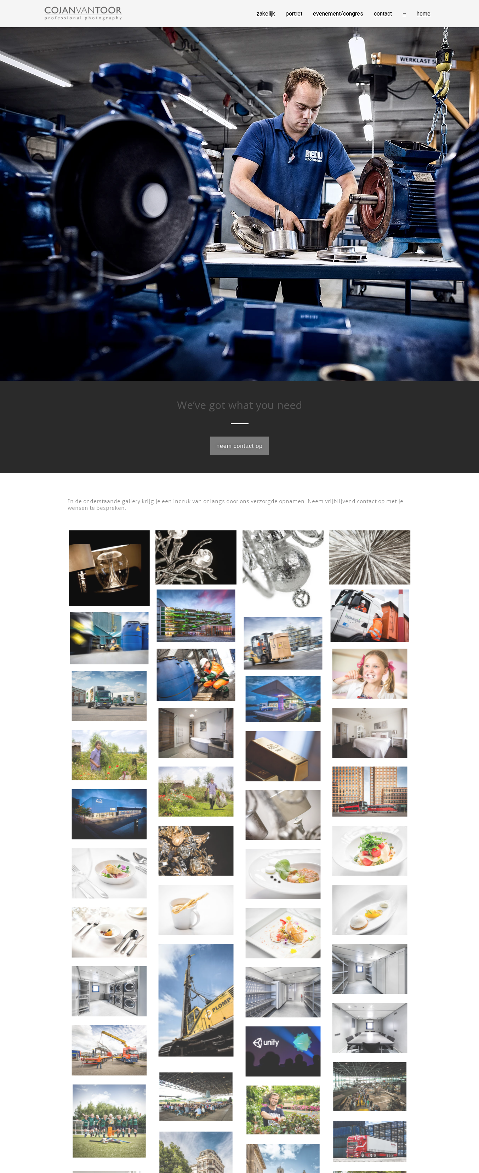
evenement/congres (338, 13)
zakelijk (265, 13)
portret (294, 13)
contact (383, 13)
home (423, 13)
